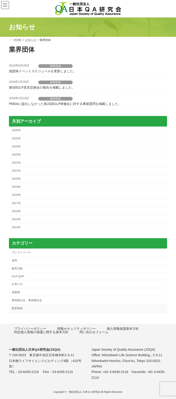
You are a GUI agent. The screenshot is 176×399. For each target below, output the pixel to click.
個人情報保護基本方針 (123, 328)
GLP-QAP (18, 276)
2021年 (16, 170)
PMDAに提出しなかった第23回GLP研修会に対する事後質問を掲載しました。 (65, 104)
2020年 (16, 178)
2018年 (16, 195)
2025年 (16, 138)
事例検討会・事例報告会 (27, 300)
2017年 (16, 203)
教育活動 (17, 268)
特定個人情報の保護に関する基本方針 (41, 332)
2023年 (16, 154)
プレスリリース (21, 252)
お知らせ (17, 284)
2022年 (16, 162)
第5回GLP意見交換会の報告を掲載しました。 (42, 87)
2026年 (16, 130)
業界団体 (55, 66)
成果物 (16, 292)
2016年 (16, 211)
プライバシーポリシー (30, 328)
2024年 (16, 146)
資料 (14, 260)
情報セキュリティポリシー (76, 328)
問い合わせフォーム (94, 332)
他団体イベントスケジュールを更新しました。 (42, 71)
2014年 (16, 227)
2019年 (16, 186)
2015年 (16, 219)
